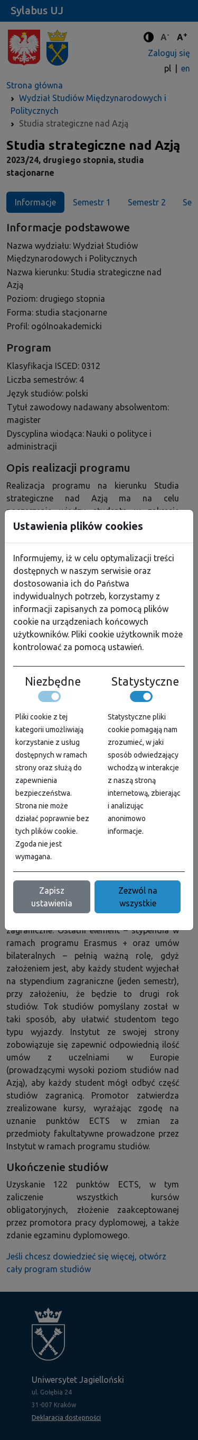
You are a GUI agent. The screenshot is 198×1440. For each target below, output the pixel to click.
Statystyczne (145, 681)
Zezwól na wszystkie (137, 897)
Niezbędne (53, 681)
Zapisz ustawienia (51, 897)
